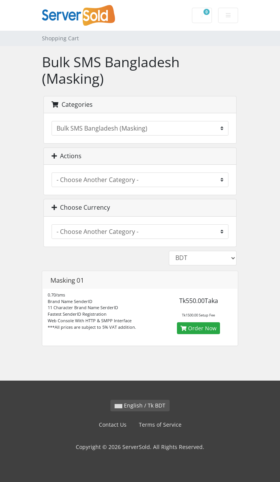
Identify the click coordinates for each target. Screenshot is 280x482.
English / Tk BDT (140, 405)
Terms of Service (160, 424)
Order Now (198, 328)
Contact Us (113, 424)
